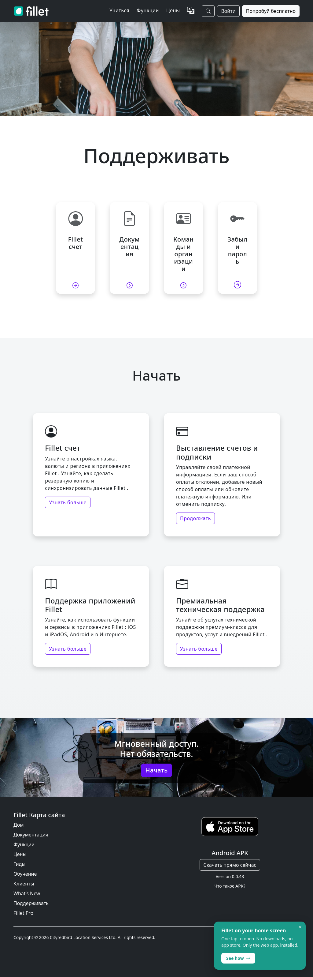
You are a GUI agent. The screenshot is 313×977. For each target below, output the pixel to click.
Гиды (19, 864)
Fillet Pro (23, 913)
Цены (173, 10)
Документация (30, 834)
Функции (24, 844)
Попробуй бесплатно (271, 11)
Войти (228, 11)
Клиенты (23, 883)
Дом (18, 824)
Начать (156, 770)
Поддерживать (31, 903)
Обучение (25, 873)
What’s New (26, 893)
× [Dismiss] (300, 927)
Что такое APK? (229, 886)
